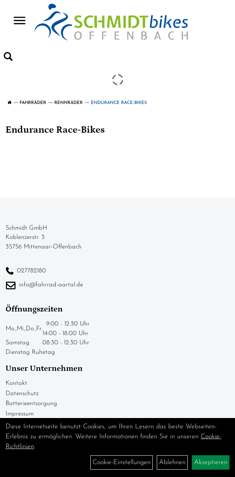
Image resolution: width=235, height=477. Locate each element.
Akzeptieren (210, 462)
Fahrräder (33, 103)
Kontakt (16, 383)
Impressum (20, 414)
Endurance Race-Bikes (119, 103)
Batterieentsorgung (31, 403)
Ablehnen (172, 462)
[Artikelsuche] (8, 58)
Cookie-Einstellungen (122, 462)
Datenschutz (22, 393)
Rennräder (68, 103)
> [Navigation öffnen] (16, 21)
